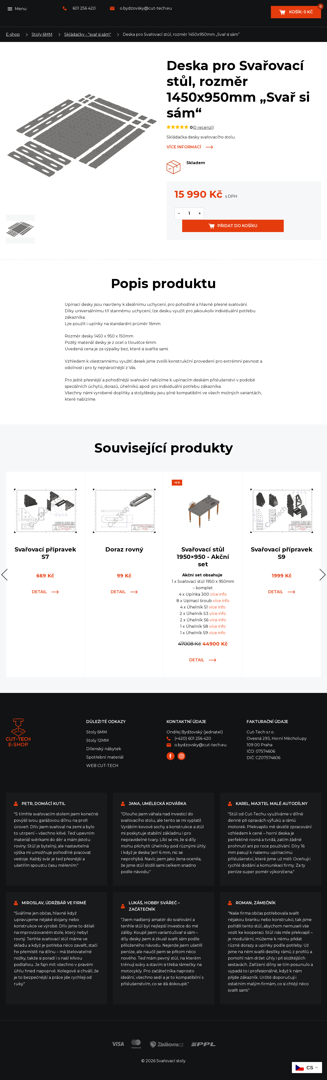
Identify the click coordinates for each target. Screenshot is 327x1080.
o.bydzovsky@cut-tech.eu (146, 8)
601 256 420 (84, 8)
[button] (7, 575)
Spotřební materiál (105, 757)
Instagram (181, 756)
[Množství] (189, 213)
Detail (39, 591)
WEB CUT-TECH (102, 765)
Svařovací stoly (18, 732)
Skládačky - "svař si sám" (87, 34)
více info (218, 594)
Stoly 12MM (97, 740)
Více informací (184, 147)
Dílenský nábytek (103, 748)
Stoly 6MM (42, 34)
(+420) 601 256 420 (192, 738)
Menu (21, 8)
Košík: (304, 10)
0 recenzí (203, 127)
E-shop (13, 34)
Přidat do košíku (267, 213)
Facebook (170, 756)
